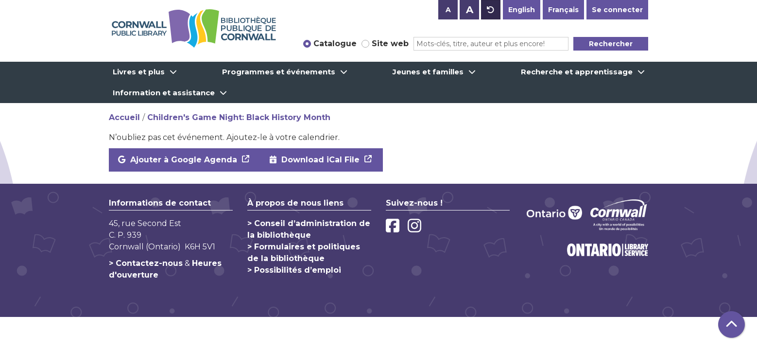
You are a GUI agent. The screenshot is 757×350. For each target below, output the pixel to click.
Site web (390, 43)
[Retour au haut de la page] (731, 324)
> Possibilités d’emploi (294, 270)
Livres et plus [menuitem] (139, 71)
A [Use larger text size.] (469, 10)
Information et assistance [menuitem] (164, 92)
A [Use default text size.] (490, 9)
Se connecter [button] (617, 9)
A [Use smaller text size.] (448, 9)
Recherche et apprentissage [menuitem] (577, 71)
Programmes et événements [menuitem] (278, 71)
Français (563, 9)
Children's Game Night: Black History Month (238, 117)
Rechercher (611, 43)
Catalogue (335, 43)
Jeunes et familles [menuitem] (428, 71)
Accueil (124, 117)
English (521, 9)
